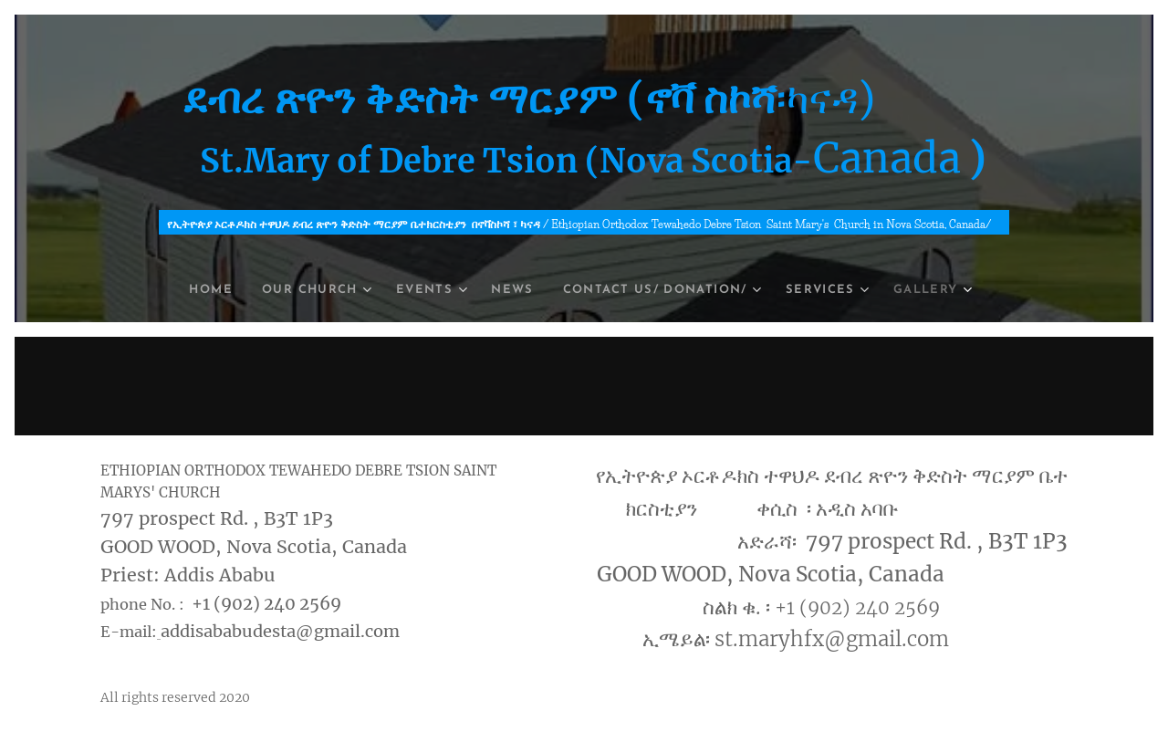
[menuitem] (189, 290)
